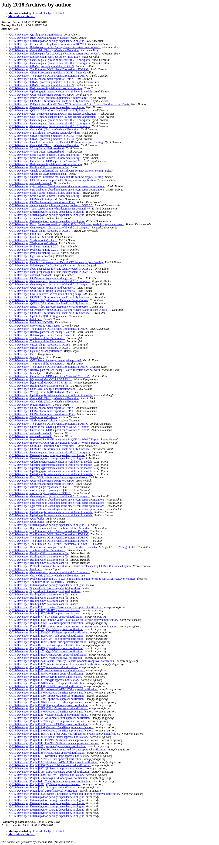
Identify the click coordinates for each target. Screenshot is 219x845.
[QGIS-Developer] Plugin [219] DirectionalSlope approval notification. (49, 755)
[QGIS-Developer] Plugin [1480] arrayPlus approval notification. (45, 676)
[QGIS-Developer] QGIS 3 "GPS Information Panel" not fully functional (49, 100)
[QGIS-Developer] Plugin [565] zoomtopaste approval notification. (46, 670)
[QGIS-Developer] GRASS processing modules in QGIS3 (41, 66)
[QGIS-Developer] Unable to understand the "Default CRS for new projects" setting (55, 142)
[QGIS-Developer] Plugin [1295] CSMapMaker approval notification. (48, 708)
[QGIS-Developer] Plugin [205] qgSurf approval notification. (43, 790)
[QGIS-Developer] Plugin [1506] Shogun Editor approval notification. (48, 705)
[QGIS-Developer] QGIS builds (26, 518)
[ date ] (60, 13)
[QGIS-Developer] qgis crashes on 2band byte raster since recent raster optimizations (56, 186)
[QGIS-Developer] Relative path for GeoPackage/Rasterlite (42, 265)
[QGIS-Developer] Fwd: (22, 354)
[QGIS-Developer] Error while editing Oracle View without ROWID (47, 44)
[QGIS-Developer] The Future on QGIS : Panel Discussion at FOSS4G (48, 69)
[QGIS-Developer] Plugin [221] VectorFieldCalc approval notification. (48, 714)
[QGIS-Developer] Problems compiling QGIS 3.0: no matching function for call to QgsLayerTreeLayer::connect (72, 578)
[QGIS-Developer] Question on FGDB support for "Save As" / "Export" (49, 161)
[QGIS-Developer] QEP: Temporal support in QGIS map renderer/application (52, 113)
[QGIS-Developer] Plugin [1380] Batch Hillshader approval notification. (49, 765)
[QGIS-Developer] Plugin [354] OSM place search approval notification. (49, 717)
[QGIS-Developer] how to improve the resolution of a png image (45, 293)
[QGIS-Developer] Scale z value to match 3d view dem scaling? (44, 154)
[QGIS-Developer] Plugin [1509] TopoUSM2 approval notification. (46, 695)
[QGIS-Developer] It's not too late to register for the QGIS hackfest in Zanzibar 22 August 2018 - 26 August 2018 (72, 547)
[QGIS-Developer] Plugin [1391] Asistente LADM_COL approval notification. (53, 689)
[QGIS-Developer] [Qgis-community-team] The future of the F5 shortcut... (50, 528)
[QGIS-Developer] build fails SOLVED (31, 237)
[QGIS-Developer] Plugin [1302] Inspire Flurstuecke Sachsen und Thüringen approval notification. (64, 793)
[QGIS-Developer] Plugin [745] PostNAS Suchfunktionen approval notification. (53, 739)
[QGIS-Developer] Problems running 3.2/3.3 (33, 246)
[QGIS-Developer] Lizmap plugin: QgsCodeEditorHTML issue (44, 56)
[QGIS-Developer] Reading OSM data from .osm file (38, 167)
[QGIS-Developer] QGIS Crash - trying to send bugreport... (42, 278)
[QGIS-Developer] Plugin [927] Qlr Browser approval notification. (46, 768)
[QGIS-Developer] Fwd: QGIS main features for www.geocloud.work (48, 477)
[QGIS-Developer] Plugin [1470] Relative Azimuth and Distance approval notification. (57, 749)
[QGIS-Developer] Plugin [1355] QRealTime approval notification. (46, 622)
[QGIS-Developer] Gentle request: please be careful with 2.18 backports (49, 59)
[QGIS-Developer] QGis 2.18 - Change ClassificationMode (42, 388)
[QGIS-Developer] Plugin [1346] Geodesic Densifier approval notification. (50, 692)
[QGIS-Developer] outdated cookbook (30, 183)
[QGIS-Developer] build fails (25, 233)
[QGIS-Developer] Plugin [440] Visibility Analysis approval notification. (49, 781)
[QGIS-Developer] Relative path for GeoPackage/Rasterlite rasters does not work (54, 47)
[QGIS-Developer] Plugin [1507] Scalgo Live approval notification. (46, 721)
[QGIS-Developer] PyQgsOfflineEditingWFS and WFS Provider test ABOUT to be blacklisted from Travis (69, 104)
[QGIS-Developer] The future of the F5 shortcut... (36, 338)
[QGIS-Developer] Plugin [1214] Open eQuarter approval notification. (48, 736)
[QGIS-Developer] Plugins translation (30, 404)
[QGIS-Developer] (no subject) (26, 357)
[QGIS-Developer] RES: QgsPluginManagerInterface (38, 37)
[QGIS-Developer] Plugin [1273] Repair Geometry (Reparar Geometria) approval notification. (61, 660)
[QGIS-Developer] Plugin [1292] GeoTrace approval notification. (45, 758)
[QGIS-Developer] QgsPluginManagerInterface (35, 34)
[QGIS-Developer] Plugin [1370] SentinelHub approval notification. (47, 683)
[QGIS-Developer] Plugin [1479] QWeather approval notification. (45, 648)
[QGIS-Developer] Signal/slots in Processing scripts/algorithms (44, 132)
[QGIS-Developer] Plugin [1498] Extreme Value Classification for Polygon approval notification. (63, 619)
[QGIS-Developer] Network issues (28, 259)
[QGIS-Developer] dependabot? (26, 218)
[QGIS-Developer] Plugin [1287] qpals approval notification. (43, 667)
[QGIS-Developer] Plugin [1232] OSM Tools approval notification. (46, 635)
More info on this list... (21, 16)
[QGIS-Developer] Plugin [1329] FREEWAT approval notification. (46, 774)
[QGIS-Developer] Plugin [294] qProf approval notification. (42, 787)
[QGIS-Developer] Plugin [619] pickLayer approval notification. (45, 645)
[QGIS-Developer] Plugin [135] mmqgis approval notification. (44, 679)
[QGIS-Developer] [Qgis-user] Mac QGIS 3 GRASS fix (40, 379)
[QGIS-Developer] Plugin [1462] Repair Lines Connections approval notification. (54, 664)
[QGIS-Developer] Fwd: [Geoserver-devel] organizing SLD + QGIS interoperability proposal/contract (66, 224)
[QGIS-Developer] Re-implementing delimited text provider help (45, 88)
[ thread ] (38, 13)
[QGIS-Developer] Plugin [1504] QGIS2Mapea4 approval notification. (48, 632)
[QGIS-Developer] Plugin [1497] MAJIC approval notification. (44, 610)
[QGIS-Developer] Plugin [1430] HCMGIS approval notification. (45, 686)
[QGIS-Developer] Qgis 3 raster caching (31, 255)
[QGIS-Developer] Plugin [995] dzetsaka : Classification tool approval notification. (55, 607)
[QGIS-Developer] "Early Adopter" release (33, 240)
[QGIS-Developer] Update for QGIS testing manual (37, 173)
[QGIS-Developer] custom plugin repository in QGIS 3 (39, 230)
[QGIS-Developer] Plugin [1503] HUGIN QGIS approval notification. (48, 724)
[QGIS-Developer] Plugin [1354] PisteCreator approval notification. (47, 752)
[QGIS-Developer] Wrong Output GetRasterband (36, 148)
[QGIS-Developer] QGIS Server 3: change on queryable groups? (45, 360)
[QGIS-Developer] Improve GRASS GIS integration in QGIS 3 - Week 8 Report (53, 442)
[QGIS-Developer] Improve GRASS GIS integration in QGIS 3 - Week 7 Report (53, 439)
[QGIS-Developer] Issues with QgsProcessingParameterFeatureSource (48, 97)
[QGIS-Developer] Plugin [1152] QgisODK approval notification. (45, 629)
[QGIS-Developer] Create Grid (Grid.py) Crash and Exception (43, 50)
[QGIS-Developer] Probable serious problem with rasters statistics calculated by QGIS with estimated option (70, 566)
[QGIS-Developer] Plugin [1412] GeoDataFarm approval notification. (48, 641)
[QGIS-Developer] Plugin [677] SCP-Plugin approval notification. (46, 616)
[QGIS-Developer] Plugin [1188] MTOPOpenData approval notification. (49, 771)
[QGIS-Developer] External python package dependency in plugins (46, 40)
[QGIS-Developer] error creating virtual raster (34, 325)
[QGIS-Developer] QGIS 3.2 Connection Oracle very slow (41, 445)
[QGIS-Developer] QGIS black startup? (31, 199)
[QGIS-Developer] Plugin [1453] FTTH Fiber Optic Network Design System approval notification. (64, 733)
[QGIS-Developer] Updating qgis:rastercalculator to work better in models (50, 91)
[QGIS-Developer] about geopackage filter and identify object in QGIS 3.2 (50, 205)
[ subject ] (49, 13)
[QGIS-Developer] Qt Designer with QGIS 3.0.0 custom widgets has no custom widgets (58, 309)
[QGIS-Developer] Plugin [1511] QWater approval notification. (44, 784)
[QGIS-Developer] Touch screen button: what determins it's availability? (49, 208)
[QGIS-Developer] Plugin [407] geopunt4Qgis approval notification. (47, 746)
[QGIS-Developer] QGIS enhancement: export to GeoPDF (41, 78)
